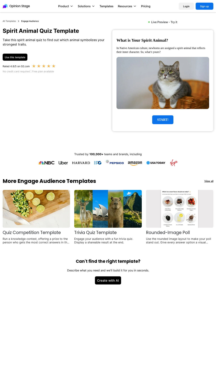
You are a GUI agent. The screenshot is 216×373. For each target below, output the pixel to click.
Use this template (15, 57)
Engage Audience (30, 21)
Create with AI (108, 280)
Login (186, 6)
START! (162, 120)
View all (208, 181)
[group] (162, 80)
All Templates (9, 21)
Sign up (204, 6)
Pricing (145, 6)
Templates (106, 6)
